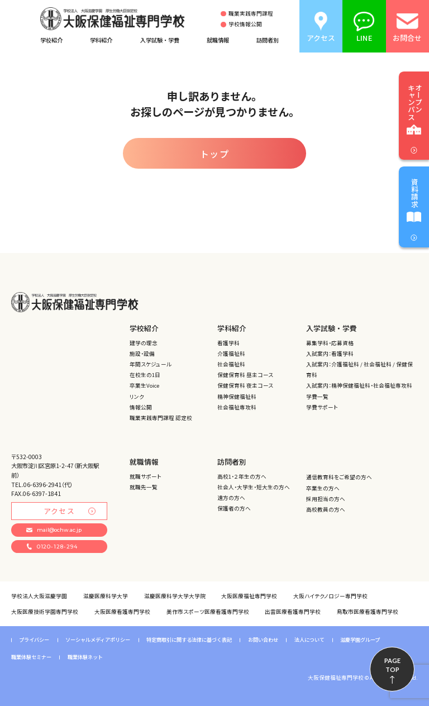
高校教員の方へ (325, 509)
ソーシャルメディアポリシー (97, 640)
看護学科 (228, 343)
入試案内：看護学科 (330, 353)
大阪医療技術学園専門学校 (44, 612)
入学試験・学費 (159, 40)
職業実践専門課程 (250, 14)
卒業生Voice (144, 385)
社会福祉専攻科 (236, 407)
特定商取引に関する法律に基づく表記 (189, 640)
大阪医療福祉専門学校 (249, 596)
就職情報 (218, 40)
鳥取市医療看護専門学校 (367, 612)
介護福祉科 (231, 353)
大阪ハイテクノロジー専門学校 (330, 596)
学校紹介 (51, 40)
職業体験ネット (85, 657)
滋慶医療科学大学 (105, 596)
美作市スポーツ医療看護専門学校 (207, 612)
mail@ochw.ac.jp (53, 530)
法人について (309, 640)
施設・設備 (142, 353)
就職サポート (145, 476)
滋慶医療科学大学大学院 (175, 596)
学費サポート (322, 407)
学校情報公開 (245, 24)
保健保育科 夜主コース (245, 385)
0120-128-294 (52, 546)
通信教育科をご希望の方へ (339, 477)
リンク (137, 396)
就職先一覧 (144, 487)
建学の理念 (144, 343)
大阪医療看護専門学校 (122, 612)
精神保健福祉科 (236, 396)
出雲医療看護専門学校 (293, 612)
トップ (215, 153)
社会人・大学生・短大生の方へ (253, 487)
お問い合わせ (263, 640)
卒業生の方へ (323, 488)
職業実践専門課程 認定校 (161, 418)
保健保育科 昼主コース (245, 375)
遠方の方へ (231, 498)
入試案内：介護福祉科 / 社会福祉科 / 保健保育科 (359, 369)
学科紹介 (101, 40)
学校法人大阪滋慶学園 (39, 596)
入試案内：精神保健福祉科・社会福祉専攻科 (359, 385)
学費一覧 (317, 396)
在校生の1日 (145, 375)
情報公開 (141, 407)
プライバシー (34, 640)
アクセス (70, 510)
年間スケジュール (150, 364)
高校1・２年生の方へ (241, 476)
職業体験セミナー (31, 657)
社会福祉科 (231, 364)
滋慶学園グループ (360, 640)
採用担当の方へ (325, 499)
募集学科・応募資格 (330, 343)
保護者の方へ (234, 508)
